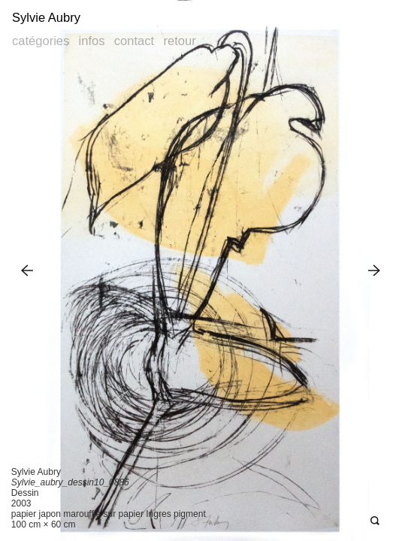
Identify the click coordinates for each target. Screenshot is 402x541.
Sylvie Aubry (46, 18)
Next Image (374, 270)
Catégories (40, 41)
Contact (134, 41)
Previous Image (27, 270)
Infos (92, 41)
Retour (179, 41)
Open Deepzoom (374, 521)
